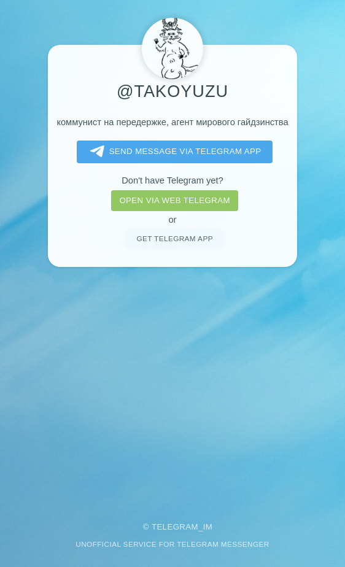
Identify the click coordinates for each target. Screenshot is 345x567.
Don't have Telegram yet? (172, 180)
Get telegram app (174, 238)
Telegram (175, 526)
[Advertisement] (172, 386)
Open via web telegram (174, 200)
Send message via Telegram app (173, 151)
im (208, 526)
